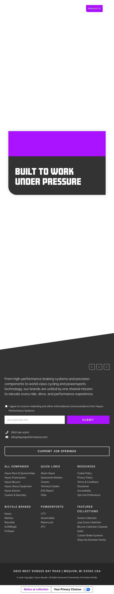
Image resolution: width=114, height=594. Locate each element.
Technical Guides (50, 486)
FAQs (43, 495)
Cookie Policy (84, 473)
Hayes (8, 513)
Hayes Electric (12, 491)
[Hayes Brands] (17, 7)
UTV (43, 513)
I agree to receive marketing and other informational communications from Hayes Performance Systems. (56, 408)
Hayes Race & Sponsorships (20, 473)
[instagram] (106, 367)
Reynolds (10, 522)
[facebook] (92, 367)
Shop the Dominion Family (91, 540)
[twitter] (99, 367)
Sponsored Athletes (51, 478)
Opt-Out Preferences (88, 495)
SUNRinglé (11, 527)
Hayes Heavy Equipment (18, 486)
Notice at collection (36, 589)
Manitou (9, 518)
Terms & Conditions (87, 482)
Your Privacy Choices (67, 589)
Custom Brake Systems (90, 535)
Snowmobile (47, 518)
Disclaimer (83, 486)
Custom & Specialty (15, 495)
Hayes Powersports (15, 478)
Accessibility (84, 491)
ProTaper (9, 531)
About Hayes (48, 473)
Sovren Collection (87, 518)
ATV (43, 527)
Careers (45, 482)
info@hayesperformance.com (29, 437)
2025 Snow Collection (89, 522)
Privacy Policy (85, 478)
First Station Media (88, 578)
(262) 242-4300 (20, 432)
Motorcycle (47, 522)
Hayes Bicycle (12, 482)
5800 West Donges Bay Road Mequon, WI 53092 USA (57, 571)
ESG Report (47, 491)
